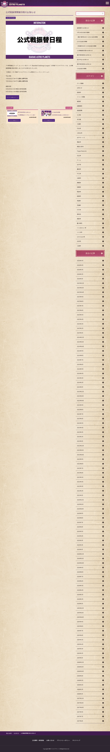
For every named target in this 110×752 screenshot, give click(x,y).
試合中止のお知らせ (83, 59)
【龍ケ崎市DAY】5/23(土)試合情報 (87, 37)
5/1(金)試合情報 (81, 68)
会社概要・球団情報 (38, 740)
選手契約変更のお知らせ (84, 55)
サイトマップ (76, 740)
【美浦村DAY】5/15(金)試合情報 (86, 46)
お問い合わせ (50, 740)
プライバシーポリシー (63, 740)
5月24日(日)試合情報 (83, 32)
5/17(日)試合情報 (82, 41)
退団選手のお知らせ (83, 28)
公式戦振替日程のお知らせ (85, 50)
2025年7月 (16, 733)
